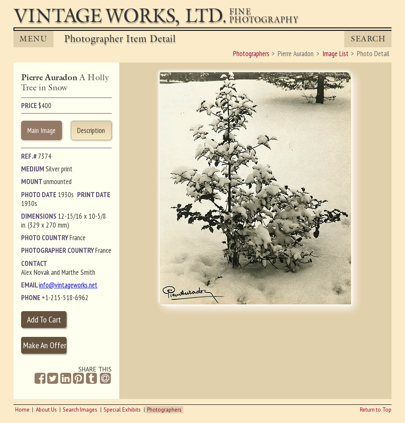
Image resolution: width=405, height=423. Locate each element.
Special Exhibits (122, 409)
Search (368, 38)
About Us (46, 409)
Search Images (80, 409)
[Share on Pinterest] (78, 378)
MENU (33, 38)
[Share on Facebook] (40, 378)
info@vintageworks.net (68, 285)
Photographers (164, 409)
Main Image (41, 130)
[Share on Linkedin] (65, 378)
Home (22, 409)
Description (91, 130)
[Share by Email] (105, 379)
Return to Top (376, 409)
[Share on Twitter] (52, 378)
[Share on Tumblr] (91, 378)
